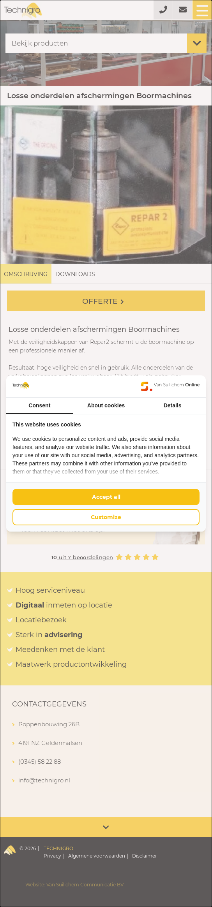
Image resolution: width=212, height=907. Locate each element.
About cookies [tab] (106, 405)
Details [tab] (173, 405)
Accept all (106, 496)
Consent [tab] (39, 405)
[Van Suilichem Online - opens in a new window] (170, 386)
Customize (106, 517)
